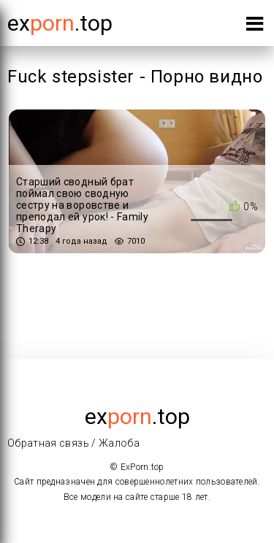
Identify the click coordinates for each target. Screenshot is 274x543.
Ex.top (60, 23)
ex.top (137, 416)
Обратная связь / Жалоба (73, 443)
